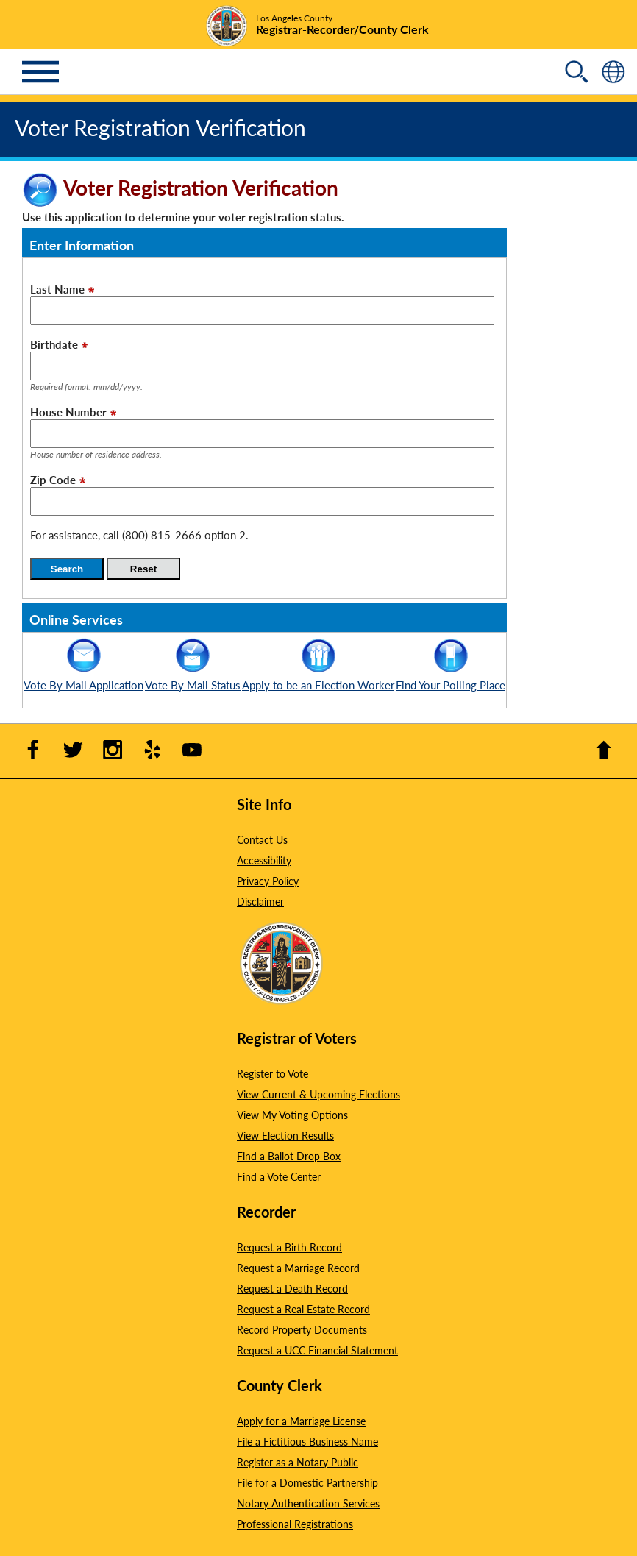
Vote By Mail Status (193, 676)
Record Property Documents (302, 1329)
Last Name (57, 288)
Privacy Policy (268, 880)
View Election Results (285, 1135)
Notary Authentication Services (308, 1503)
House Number (68, 411)
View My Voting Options (292, 1114)
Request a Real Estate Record (303, 1308)
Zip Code (53, 479)
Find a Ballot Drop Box (289, 1155)
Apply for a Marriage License (301, 1420)
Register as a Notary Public (297, 1461)
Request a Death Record (292, 1288)
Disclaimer (260, 901)
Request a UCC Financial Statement (317, 1350)
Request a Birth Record (289, 1247)
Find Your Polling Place (450, 676)
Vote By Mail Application (83, 676)
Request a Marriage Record (298, 1267)
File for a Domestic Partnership (307, 1482)
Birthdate (54, 344)
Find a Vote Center (279, 1176)
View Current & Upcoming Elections (318, 1094)
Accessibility (264, 860)
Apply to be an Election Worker (318, 676)
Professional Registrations (295, 1523)
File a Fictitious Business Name (307, 1441)
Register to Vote (272, 1073)
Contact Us (262, 839)
